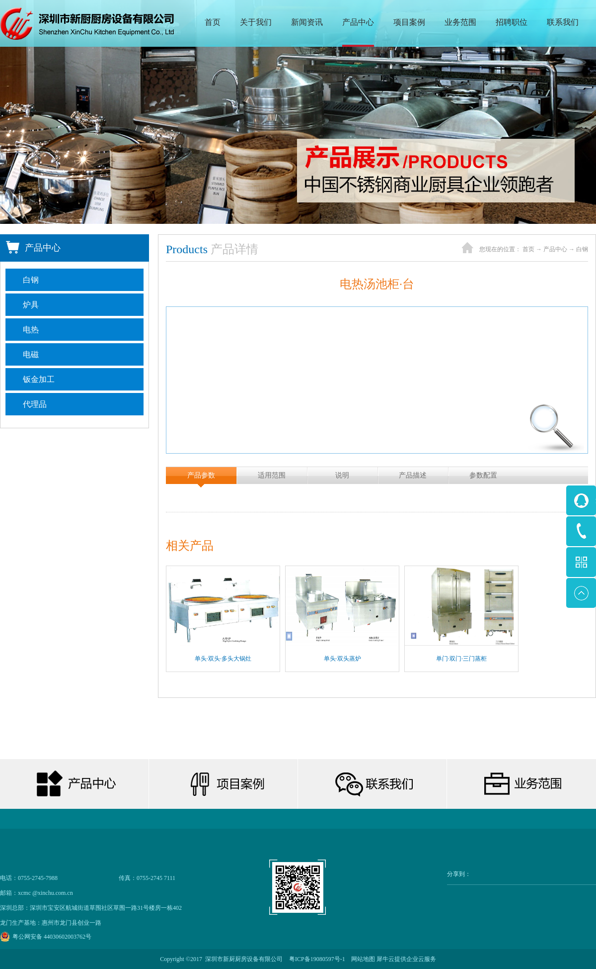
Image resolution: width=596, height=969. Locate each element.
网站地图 (361, 959)
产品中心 (555, 249)
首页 (213, 22)
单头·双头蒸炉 (342, 658)
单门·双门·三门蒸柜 (461, 658)
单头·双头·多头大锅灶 (223, 658)
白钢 (582, 249)
